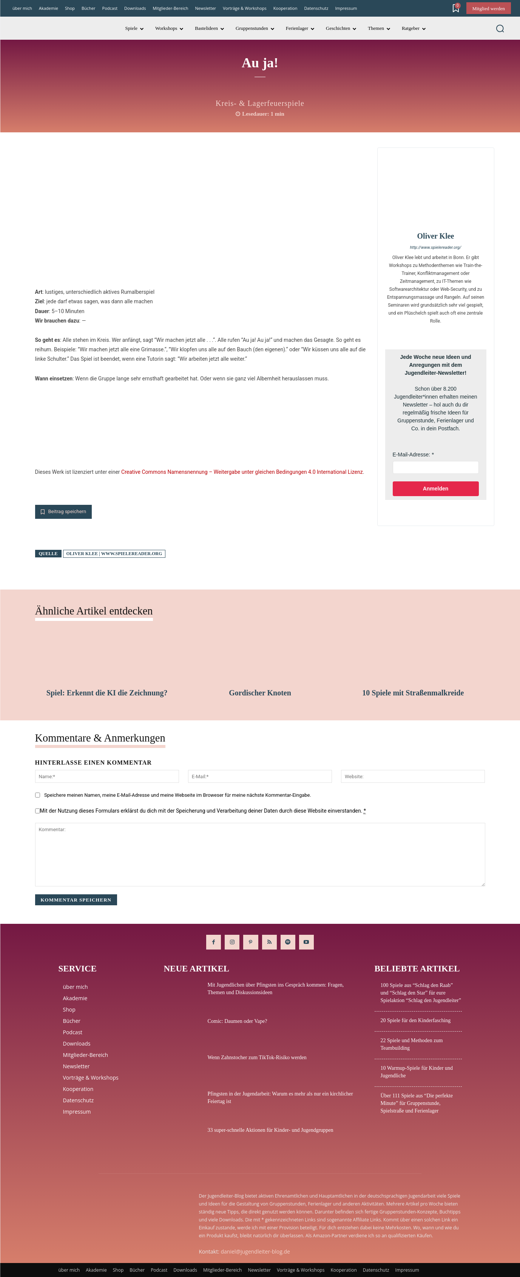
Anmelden (436, 489)
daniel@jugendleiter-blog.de (255, 1251)
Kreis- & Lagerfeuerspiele (260, 103)
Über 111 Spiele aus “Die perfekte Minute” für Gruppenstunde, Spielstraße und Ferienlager (417, 1103)
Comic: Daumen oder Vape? (237, 1021)
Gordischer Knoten (260, 693)
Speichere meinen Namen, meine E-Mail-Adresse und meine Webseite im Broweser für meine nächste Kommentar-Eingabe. (177, 795)
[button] (500, 28)
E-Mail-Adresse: (412, 455)
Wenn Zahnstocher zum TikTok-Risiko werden (257, 1057)
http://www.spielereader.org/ (435, 247)
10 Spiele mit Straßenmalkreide (413, 693)
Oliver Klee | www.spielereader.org (114, 553)
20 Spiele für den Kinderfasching (416, 1020)
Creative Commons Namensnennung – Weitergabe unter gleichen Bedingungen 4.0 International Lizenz (242, 472)
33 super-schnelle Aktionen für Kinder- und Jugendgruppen (270, 1130)
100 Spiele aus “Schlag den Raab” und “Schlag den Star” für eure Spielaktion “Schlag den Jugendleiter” (421, 992)
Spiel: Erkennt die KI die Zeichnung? (107, 693)
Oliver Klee (435, 236)
